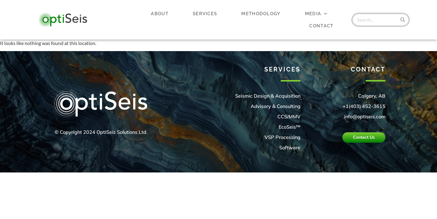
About (159, 13)
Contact (321, 26)
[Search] (402, 19)
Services (205, 13)
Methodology (260, 13)
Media (316, 14)
